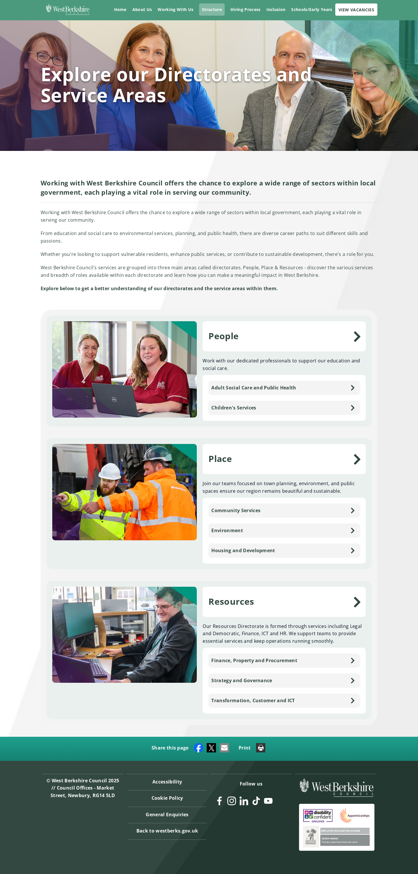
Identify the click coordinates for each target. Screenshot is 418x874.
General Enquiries (167, 814)
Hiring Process (245, 9)
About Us (142, 9)
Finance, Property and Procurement (254, 660)
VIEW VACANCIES (356, 9)
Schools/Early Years (311, 9)
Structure (212, 9)
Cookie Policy (167, 798)
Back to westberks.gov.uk (167, 831)
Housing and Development (243, 550)
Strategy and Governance (241, 680)
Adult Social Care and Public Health (253, 387)
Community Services (235, 510)
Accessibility (167, 781)
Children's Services (233, 408)
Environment (227, 530)
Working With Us (175, 9)
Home (120, 9)
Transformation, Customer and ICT (253, 700)
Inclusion (276, 9)
